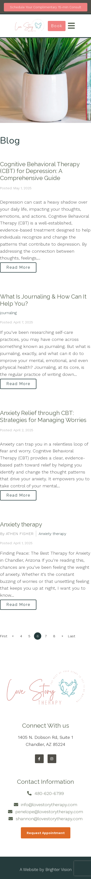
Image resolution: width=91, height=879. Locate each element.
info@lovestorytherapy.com (49, 804)
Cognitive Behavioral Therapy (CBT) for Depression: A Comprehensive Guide (39, 171)
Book (56, 26)
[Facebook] (39, 758)
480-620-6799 (49, 793)
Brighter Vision (58, 869)
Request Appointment (46, 833)
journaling (8, 312)
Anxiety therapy (21, 524)
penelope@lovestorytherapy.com (49, 811)
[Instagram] (52, 758)
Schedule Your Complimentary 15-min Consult (45, 7)
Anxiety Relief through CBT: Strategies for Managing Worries (43, 416)
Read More (18, 267)
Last (71, 636)
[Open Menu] (71, 26)
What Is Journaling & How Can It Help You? (43, 300)
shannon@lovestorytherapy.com (49, 818)
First (3, 636)
